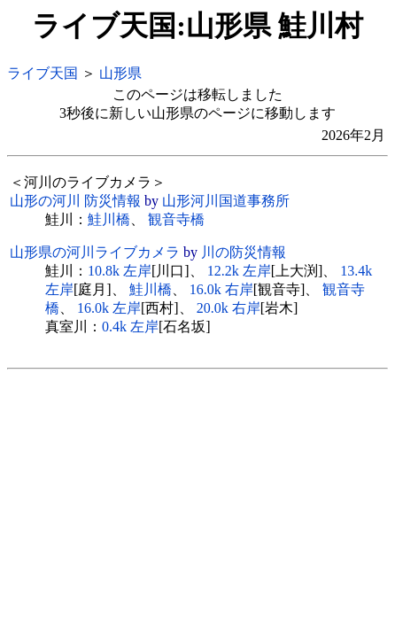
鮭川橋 (109, 219)
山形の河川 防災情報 (75, 200)
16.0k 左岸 (109, 307)
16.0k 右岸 (221, 289)
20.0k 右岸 (228, 307)
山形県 (120, 73)
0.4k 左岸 (130, 326)
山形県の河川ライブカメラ (95, 252)
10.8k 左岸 (119, 270)
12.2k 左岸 (239, 270)
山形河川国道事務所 (226, 200)
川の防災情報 (243, 252)
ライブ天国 (42, 73)
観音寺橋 (176, 219)
